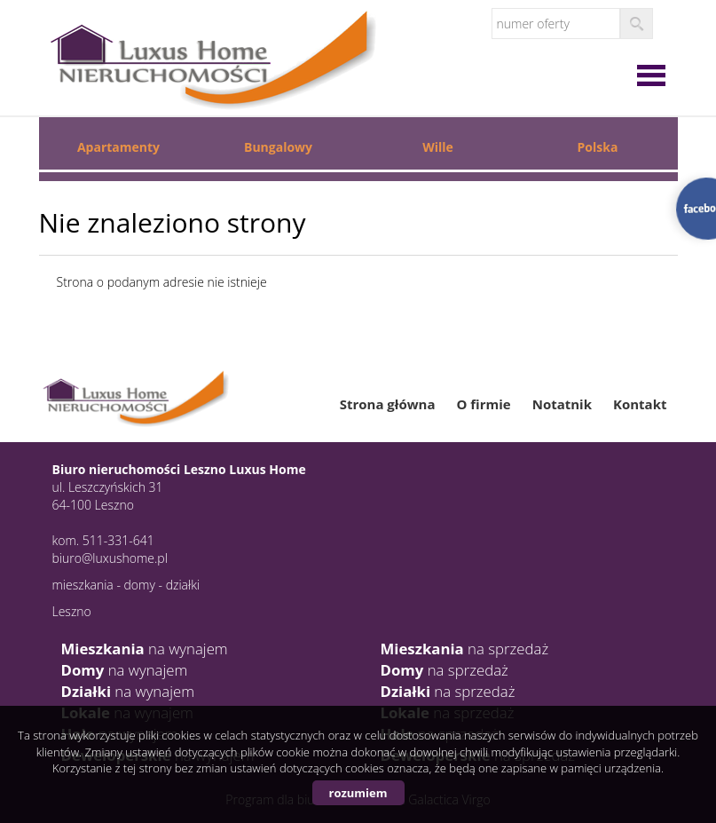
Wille (437, 146)
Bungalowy (278, 146)
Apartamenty (118, 146)
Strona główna (388, 404)
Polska (598, 146)
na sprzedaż (465, 648)
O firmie (483, 404)
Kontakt (640, 404)
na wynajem (144, 648)
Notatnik (562, 404)
